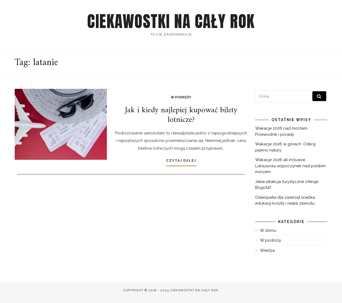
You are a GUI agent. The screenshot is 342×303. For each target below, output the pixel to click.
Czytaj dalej (181, 160)
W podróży (181, 97)
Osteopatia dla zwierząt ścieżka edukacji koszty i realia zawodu (285, 200)
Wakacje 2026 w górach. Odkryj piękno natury (285, 147)
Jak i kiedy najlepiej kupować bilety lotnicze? (181, 115)
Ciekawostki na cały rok (171, 21)
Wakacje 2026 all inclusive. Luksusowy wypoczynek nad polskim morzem (290, 165)
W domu (268, 230)
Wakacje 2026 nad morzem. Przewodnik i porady (281, 131)
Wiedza (267, 250)
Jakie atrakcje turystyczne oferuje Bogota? (286, 184)
